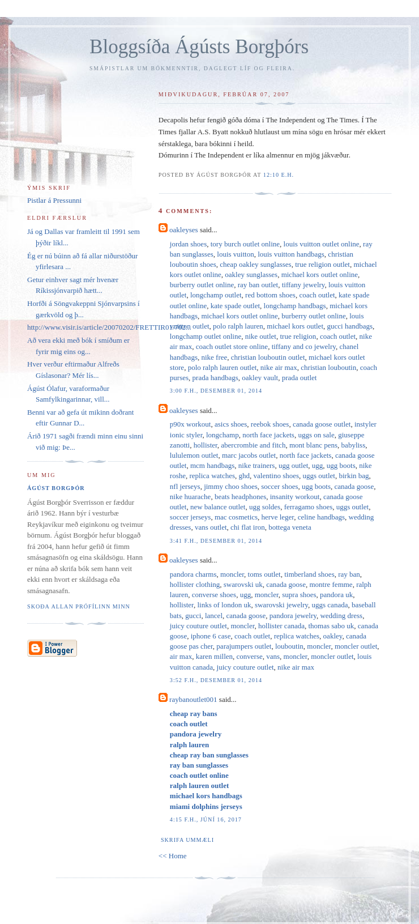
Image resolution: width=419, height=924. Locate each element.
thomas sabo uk (331, 625)
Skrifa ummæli (187, 840)
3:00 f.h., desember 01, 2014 (216, 391)
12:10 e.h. (278, 175)
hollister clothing (195, 584)
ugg (317, 465)
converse (250, 656)
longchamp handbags (295, 305)
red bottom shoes (270, 295)
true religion (298, 336)
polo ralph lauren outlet (222, 367)
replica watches (212, 475)
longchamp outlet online (205, 336)
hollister (205, 445)
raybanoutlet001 (193, 699)
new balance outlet (217, 507)
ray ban (349, 574)
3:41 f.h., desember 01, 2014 (216, 541)
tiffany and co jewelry (304, 346)
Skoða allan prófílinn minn (78, 606)
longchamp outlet (216, 295)
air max (181, 656)
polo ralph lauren (238, 326)
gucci (193, 615)
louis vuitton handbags (291, 254)
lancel (214, 615)
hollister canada (281, 625)
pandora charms (193, 574)
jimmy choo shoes (231, 486)
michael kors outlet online (319, 274)
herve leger (278, 517)
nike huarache (190, 496)
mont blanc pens (313, 445)
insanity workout (295, 496)
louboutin (289, 646)
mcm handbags (212, 465)
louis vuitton (235, 254)
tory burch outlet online (245, 244)
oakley (333, 636)
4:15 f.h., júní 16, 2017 (206, 819)
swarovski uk (243, 584)
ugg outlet (293, 465)
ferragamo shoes (308, 507)
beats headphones (240, 496)
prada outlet (299, 377)
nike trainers (256, 465)
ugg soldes (264, 507)
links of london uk (224, 605)
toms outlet (264, 574)
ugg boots (341, 465)
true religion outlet (322, 264)
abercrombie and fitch (253, 445)
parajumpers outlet (243, 646)
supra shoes (299, 594)
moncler (232, 574)
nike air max (278, 367)
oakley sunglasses (251, 274)
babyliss (353, 445)
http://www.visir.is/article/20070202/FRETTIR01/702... (109, 327)
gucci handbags (350, 326)
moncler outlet (356, 646)
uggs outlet (319, 475)
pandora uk (336, 594)
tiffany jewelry (303, 284)
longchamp (222, 435)
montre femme (330, 584)
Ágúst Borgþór (56, 488)
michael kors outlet (295, 326)
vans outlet (211, 527)
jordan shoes (188, 244)
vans (273, 656)
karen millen (214, 656)
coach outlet (317, 295)
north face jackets (268, 435)
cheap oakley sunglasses (255, 264)
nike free (214, 357)
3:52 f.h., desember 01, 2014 (216, 680)
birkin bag (354, 475)
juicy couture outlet (198, 625)
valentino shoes (277, 475)
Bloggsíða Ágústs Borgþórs (199, 47)
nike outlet (260, 336)
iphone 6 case (211, 636)
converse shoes (214, 594)
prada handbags (215, 377)
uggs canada (330, 605)
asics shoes (231, 424)
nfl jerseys (185, 486)
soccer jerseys (190, 517)
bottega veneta (289, 527)
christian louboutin (328, 367)
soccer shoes (279, 486)
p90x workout (190, 424)
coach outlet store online (232, 346)
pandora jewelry (293, 615)
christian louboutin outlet (268, 357)
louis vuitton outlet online (322, 244)
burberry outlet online (202, 284)
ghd (244, 475)
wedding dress (341, 615)
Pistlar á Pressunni (54, 200)
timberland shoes (309, 574)
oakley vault (260, 377)
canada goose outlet (322, 424)
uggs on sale (316, 435)
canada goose (354, 486)
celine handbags (321, 517)
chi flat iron (247, 527)
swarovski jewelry (281, 605)
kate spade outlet (235, 305)
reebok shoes (270, 424)
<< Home (173, 855)
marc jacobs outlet (249, 455)
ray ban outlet (258, 284)
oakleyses (183, 229)
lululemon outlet (194, 455)
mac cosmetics (236, 517)
